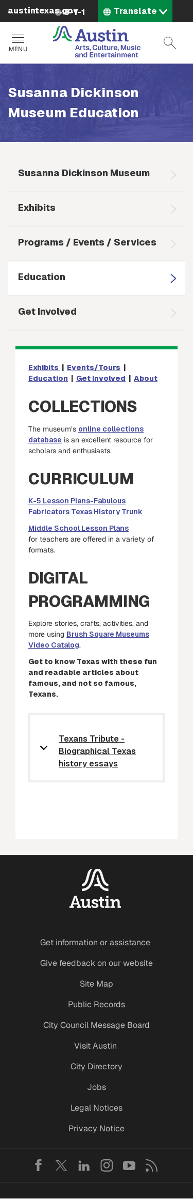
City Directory (96, 1066)
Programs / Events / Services (87, 242)
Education (41, 277)
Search (169, 42)
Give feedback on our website (96, 963)
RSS (152, 1165)
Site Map (96, 983)
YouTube (129, 1165)
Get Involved (47, 311)
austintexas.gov (43, 10)
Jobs (96, 1087)
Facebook (38, 1165)
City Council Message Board (96, 1025)
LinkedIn (84, 1165)
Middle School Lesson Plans (78, 528)
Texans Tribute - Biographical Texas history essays (97, 751)
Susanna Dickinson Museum (84, 173)
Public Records (96, 1004)
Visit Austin (95, 1045)
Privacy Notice (96, 1128)
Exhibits (37, 207)
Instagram (106, 1165)
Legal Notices (96, 1107)
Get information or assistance (95, 942)
